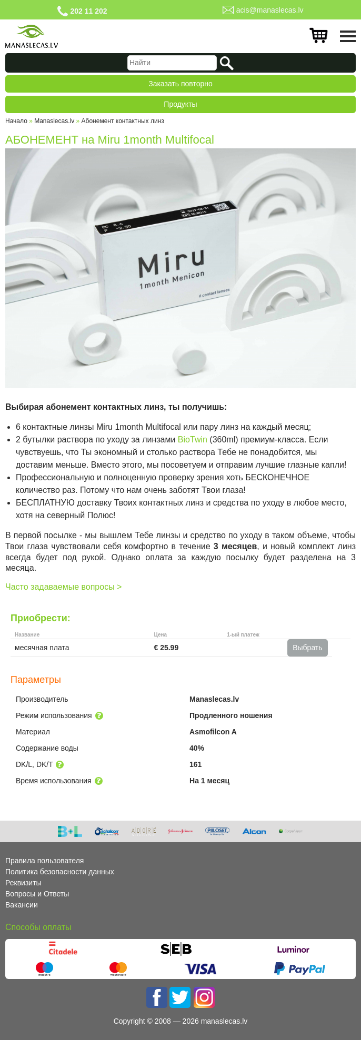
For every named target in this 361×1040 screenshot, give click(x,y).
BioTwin (192, 439)
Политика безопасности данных (59, 871)
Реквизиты (23, 883)
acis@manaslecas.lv (270, 10)
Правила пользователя (44, 860)
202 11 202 (88, 11)
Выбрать (307, 647)
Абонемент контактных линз (123, 121)
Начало (16, 121)
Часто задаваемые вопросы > (63, 586)
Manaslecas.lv (54, 121)
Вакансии (21, 905)
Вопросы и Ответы (37, 894)
